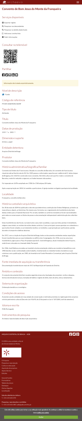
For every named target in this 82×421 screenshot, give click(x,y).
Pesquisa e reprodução (10, 363)
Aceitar (41, 417)
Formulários (6, 380)
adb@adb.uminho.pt (24, 405)
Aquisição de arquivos (9, 368)
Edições (4, 373)
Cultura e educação (8, 366)
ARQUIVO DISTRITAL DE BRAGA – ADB (16, 334)
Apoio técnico (7, 371)
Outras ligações (7, 388)
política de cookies (43, 413)
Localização (6, 391)
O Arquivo (5, 360)
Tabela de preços (7, 383)
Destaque (5, 385)
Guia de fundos (7, 378)
